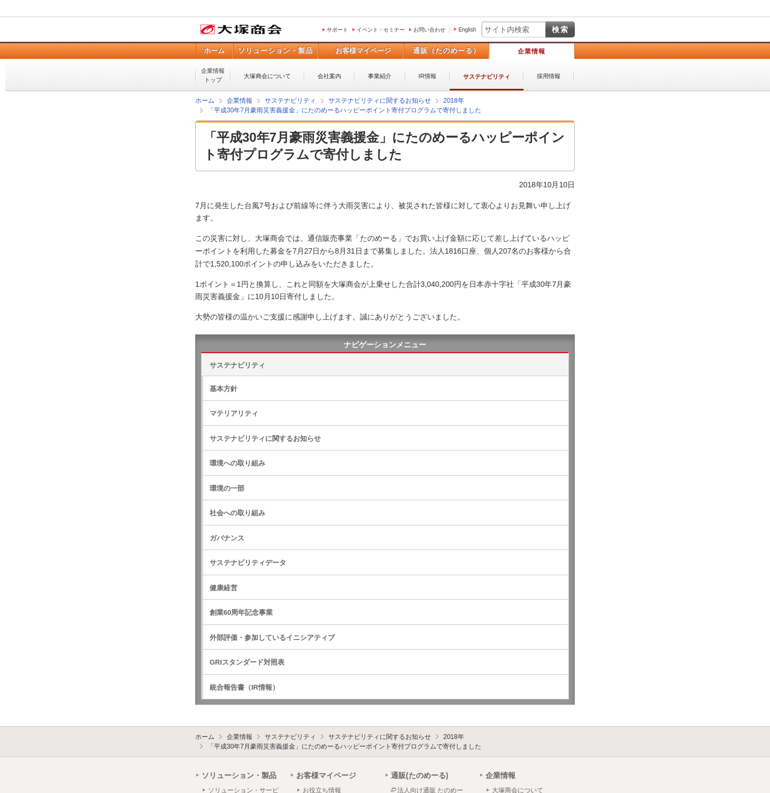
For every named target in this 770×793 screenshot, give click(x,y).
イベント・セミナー (381, 30)
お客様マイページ (363, 51)
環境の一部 (227, 488)
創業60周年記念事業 (241, 612)
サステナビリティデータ (248, 563)
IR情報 (427, 76)
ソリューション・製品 (275, 51)
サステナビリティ (486, 76)
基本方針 (223, 389)
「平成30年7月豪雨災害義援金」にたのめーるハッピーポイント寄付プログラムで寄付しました (344, 746)
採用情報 (548, 76)
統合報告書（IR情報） (244, 687)
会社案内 (329, 76)
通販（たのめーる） (446, 51)
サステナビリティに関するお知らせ (265, 438)
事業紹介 (379, 76)
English (467, 30)
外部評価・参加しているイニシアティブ (272, 638)
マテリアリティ (234, 413)
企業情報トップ (213, 75)
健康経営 (223, 588)
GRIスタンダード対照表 (247, 662)
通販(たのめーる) (419, 775)
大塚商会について (267, 76)
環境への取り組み (237, 463)
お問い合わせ (429, 30)
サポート (337, 30)
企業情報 (531, 51)
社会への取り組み (237, 513)
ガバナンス (227, 538)
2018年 (453, 737)
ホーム (214, 51)
